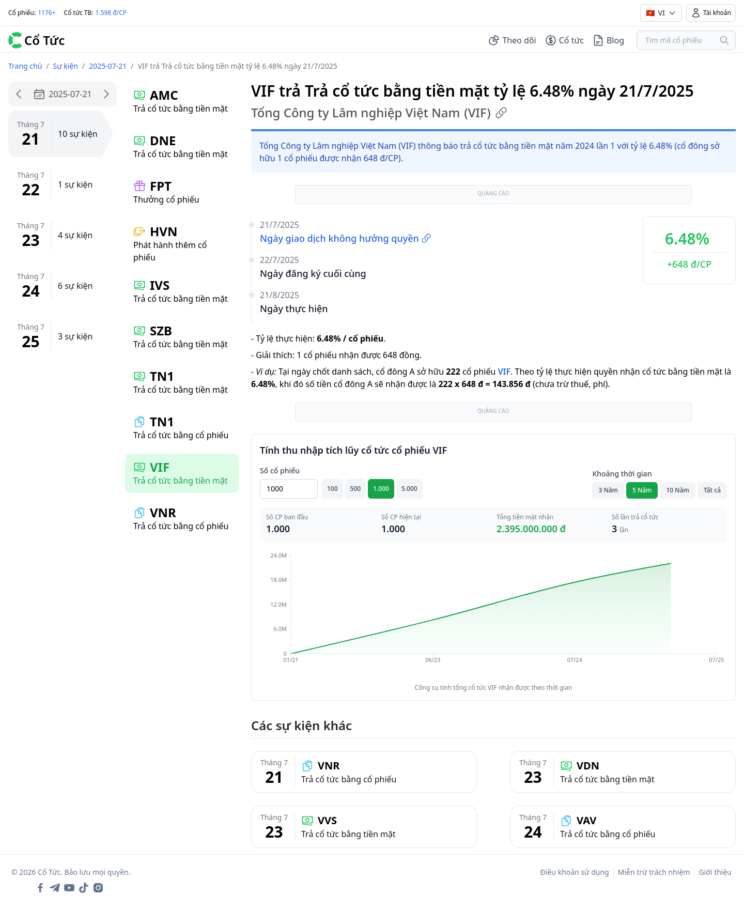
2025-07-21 (108, 66)
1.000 (381, 488)
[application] (493, 615)
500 (355, 488)
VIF (504, 371)
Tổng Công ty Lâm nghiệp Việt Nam (379, 112)
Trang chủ (25, 66)
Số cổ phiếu (280, 470)
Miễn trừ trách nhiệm (654, 872)
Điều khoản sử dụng (574, 872)
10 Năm (677, 490)
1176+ (46, 12)
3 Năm (608, 490)
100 (332, 488)
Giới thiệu (715, 872)
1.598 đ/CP (111, 12)
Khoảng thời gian (622, 473)
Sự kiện (65, 66)
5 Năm (642, 490)
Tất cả (712, 490)
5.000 (409, 488)
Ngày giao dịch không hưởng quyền (345, 238)
